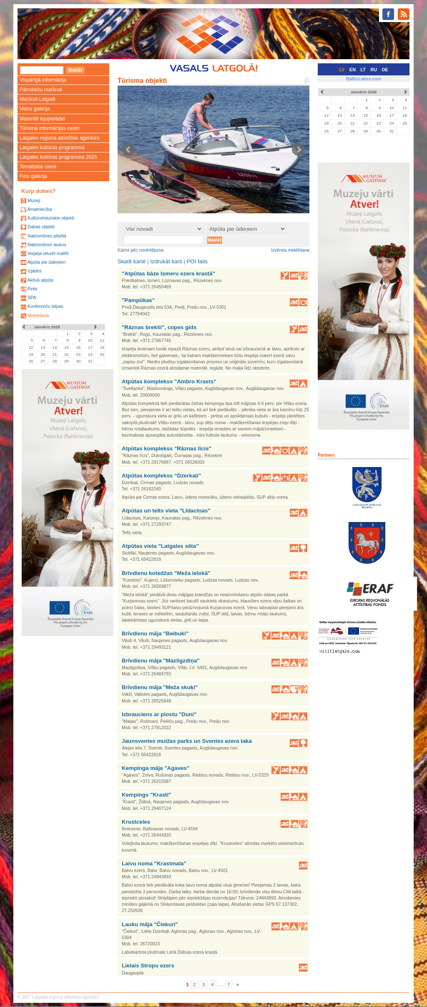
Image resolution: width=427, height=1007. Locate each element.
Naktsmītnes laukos (47, 244)
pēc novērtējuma (147, 249)
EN (352, 69)
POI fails (196, 261)
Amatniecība (39, 209)
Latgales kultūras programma (52, 147)
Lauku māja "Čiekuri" (150, 924)
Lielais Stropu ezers (148, 965)
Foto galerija (33, 176)
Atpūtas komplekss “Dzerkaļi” (161, 475)
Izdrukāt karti (166, 261)
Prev (128, 149)
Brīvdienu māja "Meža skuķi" (160, 687)
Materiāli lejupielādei (42, 119)
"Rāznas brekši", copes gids (159, 327)
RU (374, 69)
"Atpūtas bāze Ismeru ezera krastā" (168, 273)
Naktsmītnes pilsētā (47, 235)
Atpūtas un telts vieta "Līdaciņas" (166, 510)
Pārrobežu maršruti (41, 89)
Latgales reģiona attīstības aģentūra (59, 138)
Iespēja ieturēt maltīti (48, 253)
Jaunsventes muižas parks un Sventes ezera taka (187, 741)
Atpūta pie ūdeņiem (46, 262)
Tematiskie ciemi (38, 167)
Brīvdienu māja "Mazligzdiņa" (161, 660)
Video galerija (35, 109)
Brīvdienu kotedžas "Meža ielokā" (166, 573)
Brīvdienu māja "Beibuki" (155, 633)
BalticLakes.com (363, 78)
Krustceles (136, 822)
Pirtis (33, 288)
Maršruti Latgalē (37, 99)
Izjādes (35, 270)
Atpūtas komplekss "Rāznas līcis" (166, 448)
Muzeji (34, 200)
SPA (32, 297)
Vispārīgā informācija (43, 80)
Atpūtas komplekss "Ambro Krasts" (169, 381)
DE (385, 69)
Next (298, 149)
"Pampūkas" (138, 300)
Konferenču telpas (45, 306)
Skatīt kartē (132, 261)
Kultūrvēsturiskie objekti (51, 217)
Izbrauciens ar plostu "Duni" (159, 714)
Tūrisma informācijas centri (49, 128)
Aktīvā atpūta (40, 279)
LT (363, 69)
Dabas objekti (41, 226)
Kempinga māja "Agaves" (155, 768)
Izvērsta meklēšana (290, 249)
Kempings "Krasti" (146, 795)
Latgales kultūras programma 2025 (58, 157)
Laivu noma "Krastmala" (154, 863)
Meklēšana (38, 315)
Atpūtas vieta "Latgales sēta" (160, 546)
